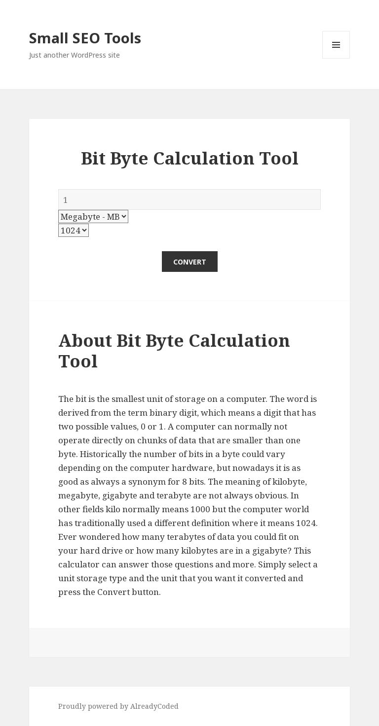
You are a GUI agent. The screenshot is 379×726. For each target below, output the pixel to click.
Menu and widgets (336, 58)
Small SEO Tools (85, 37)
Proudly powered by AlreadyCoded (118, 706)
